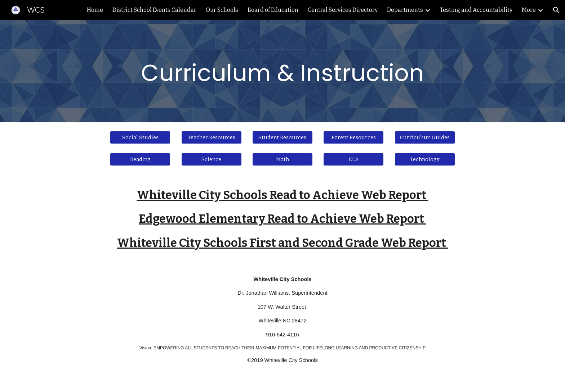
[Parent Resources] (353, 137)
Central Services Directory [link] (343, 9)
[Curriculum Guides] (425, 137)
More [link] (529, 9)
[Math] (282, 159)
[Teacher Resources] (211, 137)
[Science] (211, 159)
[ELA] (353, 159)
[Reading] (140, 159)
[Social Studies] (140, 137)
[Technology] (425, 159)
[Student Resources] (282, 137)
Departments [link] (405, 9)
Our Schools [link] (222, 9)
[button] (556, 10)
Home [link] (95, 9)
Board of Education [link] (273, 9)
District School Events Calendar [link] (154, 9)
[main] (282, 71)
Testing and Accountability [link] (476, 9)
